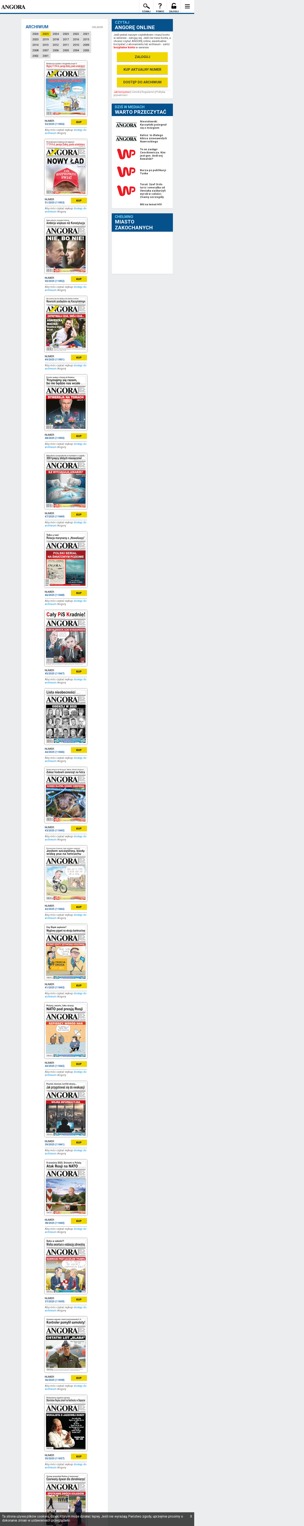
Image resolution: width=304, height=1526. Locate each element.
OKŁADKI (97, 27)
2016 (76, 39)
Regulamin (148, 92)
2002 (35, 55)
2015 (86, 39)
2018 (56, 39)
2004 (76, 50)
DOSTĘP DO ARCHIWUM (142, 82)
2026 (35, 33)
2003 (86, 50)
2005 (66, 50)
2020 (35, 39)
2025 (46, 33)
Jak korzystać (122, 92)
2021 (86, 33)
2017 (66, 39)
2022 (76, 33)
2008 (35, 50)
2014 (35, 44)
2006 (56, 50)
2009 (86, 44)
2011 (66, 44)
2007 (46, 50)
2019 (46, 39)
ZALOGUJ (142, 57)
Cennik (136, 92)
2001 (46, 55)
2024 (56, 33)
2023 (66, 33)
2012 (56, 44)
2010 (76, 44)
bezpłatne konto (124, 47)
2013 (46, 44)
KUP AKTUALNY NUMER (142, 70)
